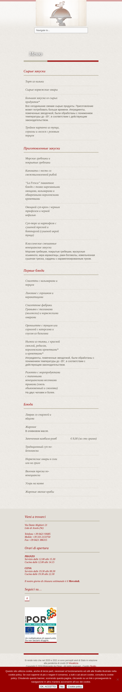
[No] (117, 679)
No (61, 686)
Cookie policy (75, 686)
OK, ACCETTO (48, 686)
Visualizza (73, 663)
